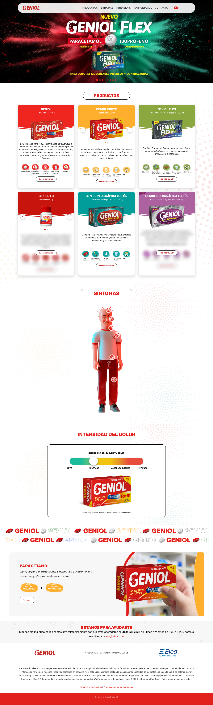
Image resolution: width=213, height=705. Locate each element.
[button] (4, 41)
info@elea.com (114, 636)
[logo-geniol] (31, 8)
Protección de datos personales (118, 687)
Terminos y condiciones (91, 687)
